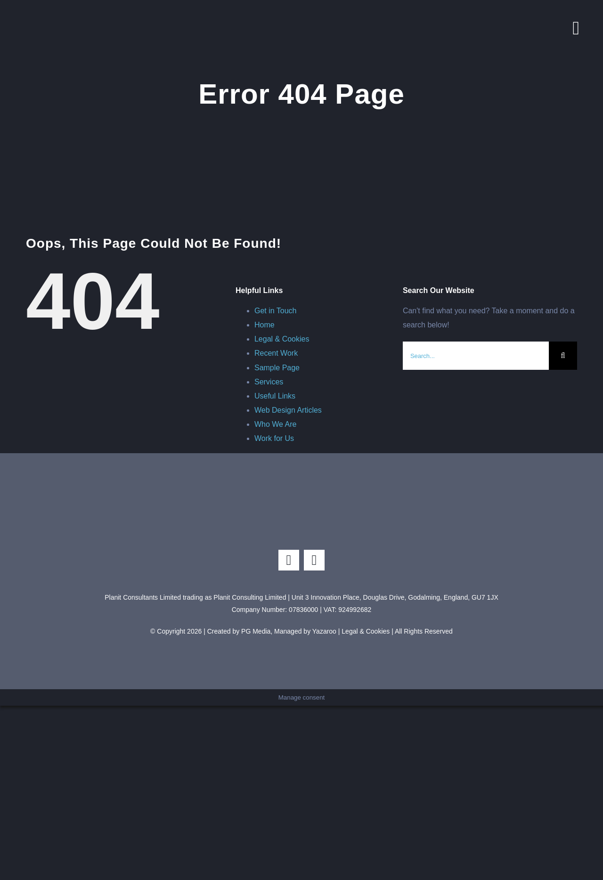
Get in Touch (275, 311)
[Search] (563, 356)
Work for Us (274, 438)
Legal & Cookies (282, 339)
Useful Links (274, 396)
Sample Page (277, 368)
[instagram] (288, 560)
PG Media (255, 631)
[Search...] (476, 356)
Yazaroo (324, 631)
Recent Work (276, 353)
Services (268, 382)
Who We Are (275, 424)
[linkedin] (314, 560)
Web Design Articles (288, 410)
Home (264, 325)
